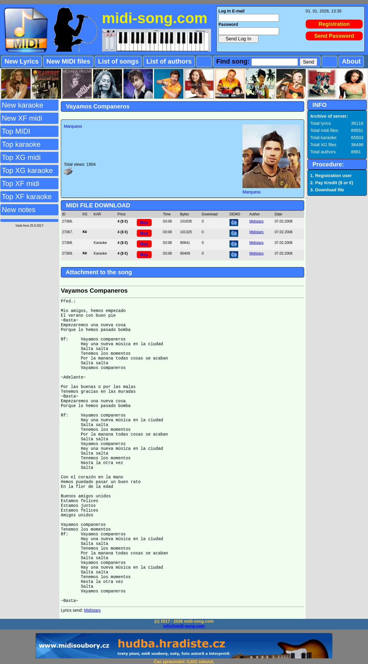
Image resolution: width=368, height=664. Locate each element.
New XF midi (22, 118)
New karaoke (22, 105)
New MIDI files (68, 61)
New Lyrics (21, 61)
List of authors (169, 61)
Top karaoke (21, 144)
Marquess (73, 126)
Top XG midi (21, 157)
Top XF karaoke (27, 197)
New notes (18, 210)
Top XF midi (20, 183)
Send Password (334, 36)
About (351, 61)
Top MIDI (16, 131)
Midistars (256, 221)
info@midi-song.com (184, 626)
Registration (334, 24)
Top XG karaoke (27, 170)
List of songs (118, 61)
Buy (144, 222)
